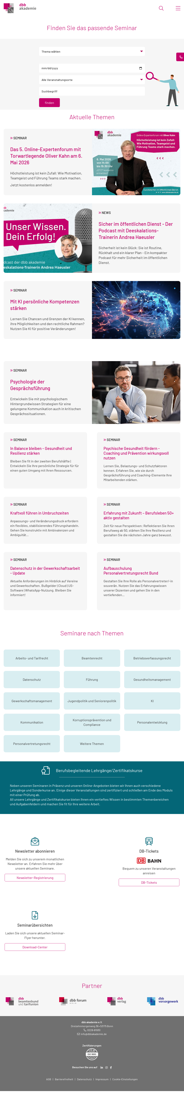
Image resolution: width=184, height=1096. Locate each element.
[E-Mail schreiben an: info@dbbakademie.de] (92, 1033)
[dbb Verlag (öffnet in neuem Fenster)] (116, 1000)
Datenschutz (84, 1079)
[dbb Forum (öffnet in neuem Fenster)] (72, 1000)
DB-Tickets (149, 882)
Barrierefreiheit (64, 1079)
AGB (48, 1079)
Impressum (101, 1079)
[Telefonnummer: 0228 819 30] (92, 1030)
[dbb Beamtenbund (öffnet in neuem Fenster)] (22, 1000)
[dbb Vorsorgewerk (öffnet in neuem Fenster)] (162, 1000)
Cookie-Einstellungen (125, 1079)
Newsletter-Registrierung (35, 878)
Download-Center (34, 947)
